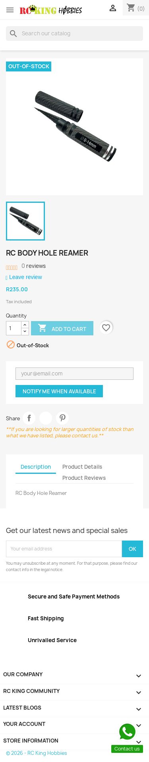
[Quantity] (13, 328)
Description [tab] (36, 466)
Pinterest (62, 418)
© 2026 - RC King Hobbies (36, 753)
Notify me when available (59, 391)
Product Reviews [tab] (84, 477)
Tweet (45, 418)
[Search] (74, 33)
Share (29, 418)
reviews (33, 265)
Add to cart (62, 328)
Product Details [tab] (82, 466)
